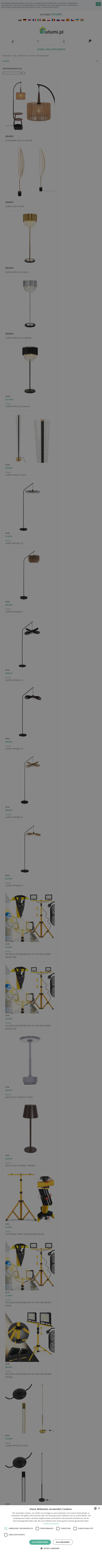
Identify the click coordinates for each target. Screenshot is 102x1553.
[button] (50, 1548)
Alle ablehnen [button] (63, 1542)
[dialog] (51, 1529)
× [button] (99, 1508)
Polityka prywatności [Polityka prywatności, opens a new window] (51, 1523)
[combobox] (95, 1508)
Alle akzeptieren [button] (40, 1542)
